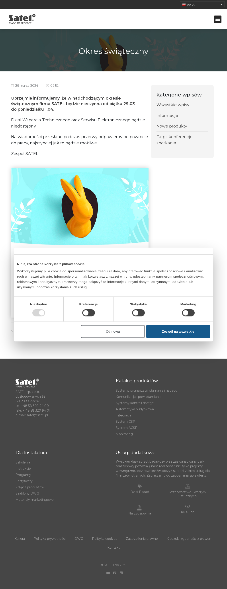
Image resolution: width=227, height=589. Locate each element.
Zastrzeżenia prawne (142, 539)
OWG (78, 539)
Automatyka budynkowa (135, 409)
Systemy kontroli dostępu (135, 403)
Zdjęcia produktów (30, 487)
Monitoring (124, 434)
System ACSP (126, 428)
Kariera (19, 539)
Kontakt (113, 548)
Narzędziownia (139, 513)
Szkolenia (23, 462)
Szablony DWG (27, 493)
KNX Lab (187, 512)
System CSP (125, 422)
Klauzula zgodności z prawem (190, 539)
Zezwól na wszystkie (178, 331)
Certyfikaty (24, 481)
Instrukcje (23, 469)
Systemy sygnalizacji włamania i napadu (146, 391)
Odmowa (113, 331)
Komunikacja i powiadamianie (138, 397)
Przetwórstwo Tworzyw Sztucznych (187, 494)
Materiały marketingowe (35, 500)
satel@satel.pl (37, 415)
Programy (23, 475)
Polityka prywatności (50, 539)
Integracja (123, 415)
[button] (218, 19)
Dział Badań (139, 492)
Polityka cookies (104, 539)
